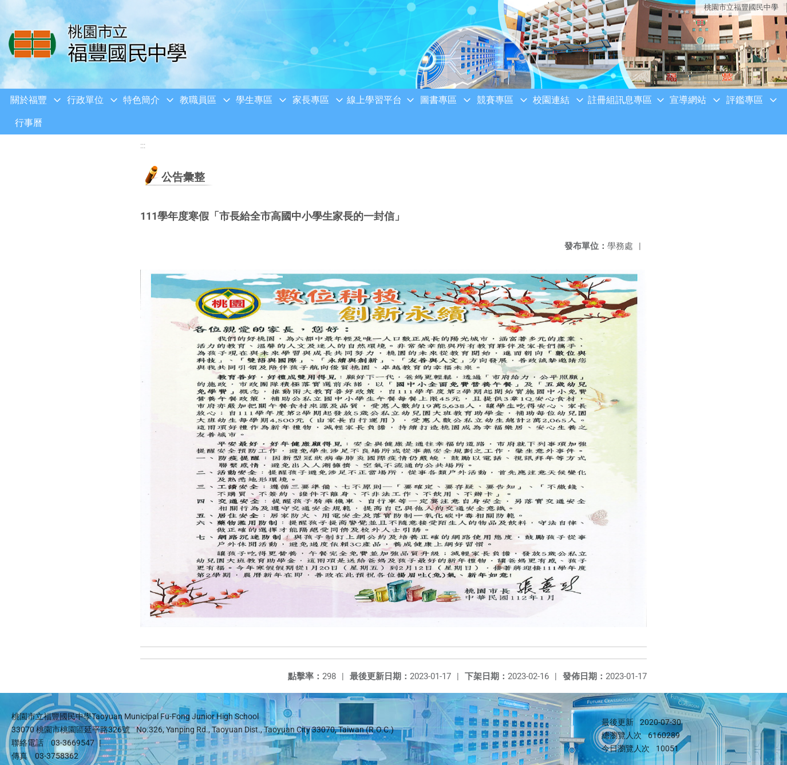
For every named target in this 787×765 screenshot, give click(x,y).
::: (142, 145)
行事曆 (28, 122)
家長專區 (310, 99)
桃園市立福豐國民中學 (741, 7)
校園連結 (551, 99)
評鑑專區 (744, 99)
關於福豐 (28, 99)
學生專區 (254, 99)
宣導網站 (688, 99)
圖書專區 (438, 99)
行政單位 (85, 99)
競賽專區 (495, 99)
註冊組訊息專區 (620, 99)
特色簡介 (141, 99)
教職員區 (198, 99)
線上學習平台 (374, 99)
